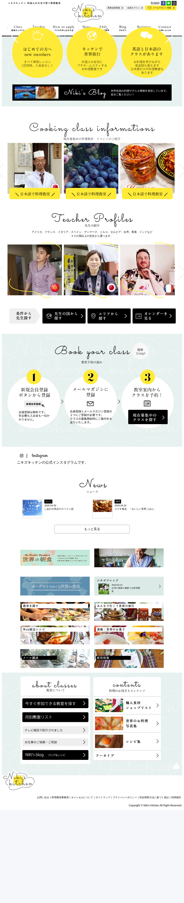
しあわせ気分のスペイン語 (59, 602)
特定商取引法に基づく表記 (154, 890)
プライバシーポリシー (125, 890)
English (155, 2)
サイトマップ (103, 890)
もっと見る (92, 622)
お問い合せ (43, 890)
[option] (36, 263)
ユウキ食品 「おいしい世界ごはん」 (135, 602)
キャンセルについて (82, 890)
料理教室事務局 (60, 890)
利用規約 (176, 890)
